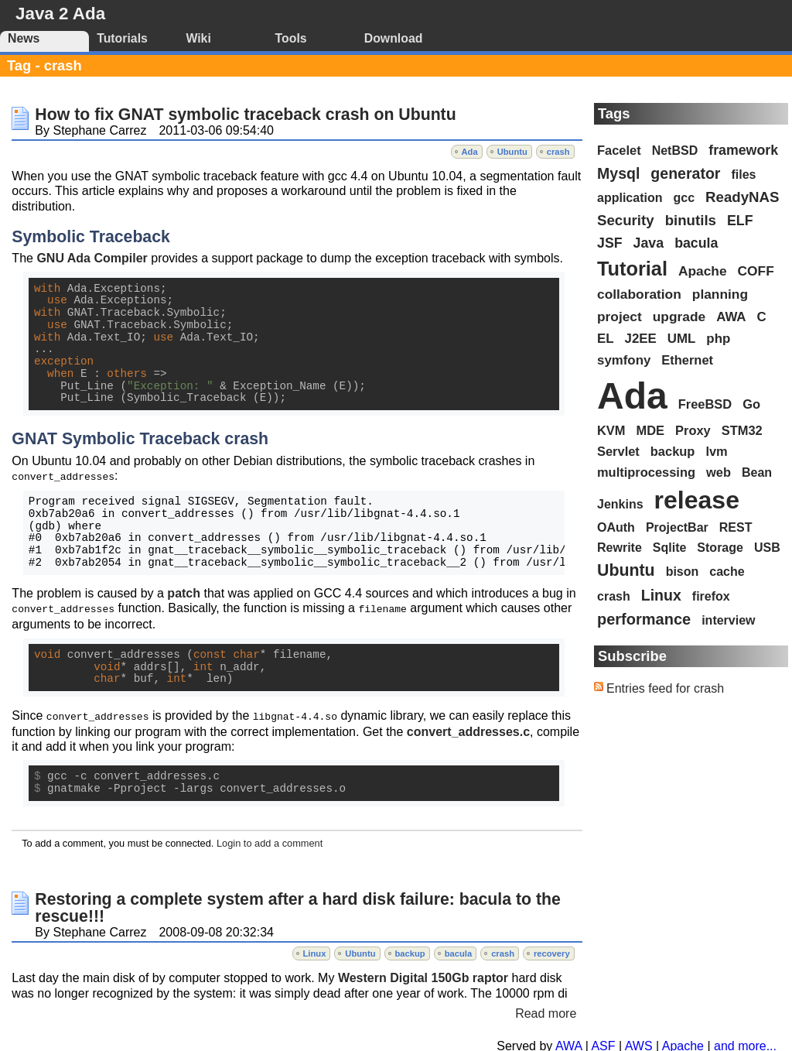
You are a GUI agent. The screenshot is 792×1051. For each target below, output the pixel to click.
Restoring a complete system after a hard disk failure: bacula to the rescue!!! (298, 905)
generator (685, 173)
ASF (603, 1043)
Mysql (618, 173)
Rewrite (619, 547)
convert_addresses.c (468, 729)
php (718, 338)
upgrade (679, 316)
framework (743, 150)
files (743, 174)
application (629, 197)
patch (183, 592)
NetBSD (675, 150)
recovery (552, 951)
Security (625, 220)
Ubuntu (512, 151)
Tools (291, 38)
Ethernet (687, 360)
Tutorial (632, 268)
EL (605, 338)
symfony (623, 360)
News (23, 38)
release (696, 500)
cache (726, 571)
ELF (740, 220)
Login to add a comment (270, 841)
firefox (711, 596)
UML (681, 338)
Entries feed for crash (665, 688)
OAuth (616, 527)
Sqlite (670, 547)
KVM (611, 430)
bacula (458, 951)
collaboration (639, 294)
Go (751, 404)
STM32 (742, 430)
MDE (651, 430)
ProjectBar (677, 527)
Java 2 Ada (60, 13)
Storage (720, 547)
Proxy (693, 430)
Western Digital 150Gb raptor (423, 975)
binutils (690, 220)
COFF (756, 271)
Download (393, 38)
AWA (731, 317)
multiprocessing (646, 472)
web (718, 472)
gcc (684, 197)
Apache (702, 271)
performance (644, 619)
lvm (716, 451)
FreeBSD (705, 404)
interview (728, 620)
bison (682, 571)
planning (720, 294)
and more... (745, 1043)
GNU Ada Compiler (91, 258)
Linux (314, 951)
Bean (757, 472)
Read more (545, 1011)
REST (736, 527)
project (619, 316)
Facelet (619, 150)
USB (767, 547)
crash (558, 151)
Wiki (198, 38)
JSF (610, 243)
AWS (639, 1043)
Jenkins (620, 504)
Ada (470, 151)
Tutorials (122, 38)
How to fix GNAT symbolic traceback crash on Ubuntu (245, 114)
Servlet (618, 451)
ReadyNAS (742, 197)
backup (410, 951)
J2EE (641, 338)
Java (648, 243)
